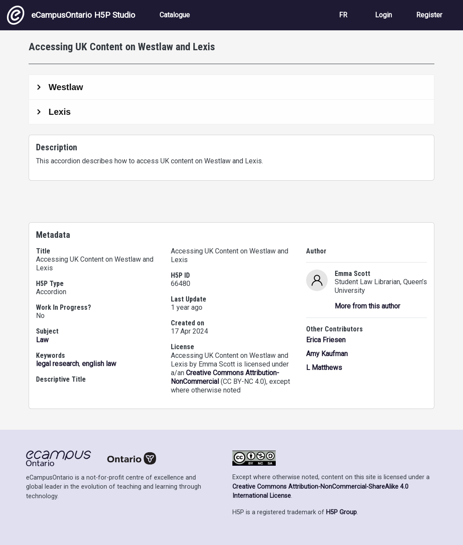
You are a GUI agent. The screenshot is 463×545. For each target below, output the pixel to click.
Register (429, 15)
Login (383, 15)
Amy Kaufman (327, 354)
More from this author (367, 306)
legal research (57, 364)
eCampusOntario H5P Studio (71, 15)
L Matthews (324, 367)
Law (42, 340)
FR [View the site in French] (343, 15)
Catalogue (175, 15)
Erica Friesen (326, 340)
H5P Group (341, 512)
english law (99, 364)
